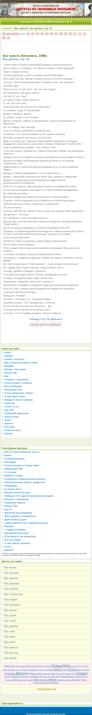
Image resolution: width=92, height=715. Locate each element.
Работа (25, 670)
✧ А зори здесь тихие (13, 396)
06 (51, 34)
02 (32, 34)
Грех (74, 674)
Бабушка (9, 680)
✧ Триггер (7, 433)
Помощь (85, 677)
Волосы (43, 676)
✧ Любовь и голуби (12, 475)
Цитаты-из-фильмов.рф (46, 5)
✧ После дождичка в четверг (17, 393)
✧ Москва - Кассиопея (14, 369)
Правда (56, 666)
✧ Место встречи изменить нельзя (20, 452)
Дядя (42, 683)
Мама (7, 666)
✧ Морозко (8, 526)
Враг (54, 674)
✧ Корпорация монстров (15, 533)
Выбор (39, 674)
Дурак (47, 682)
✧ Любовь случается (13, 359)
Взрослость (24, 676)
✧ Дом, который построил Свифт (20, 362)
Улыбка (30, 680)
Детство (23, 680)
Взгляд (35, 666)
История (74, 666)
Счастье (41, 670)
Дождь (58, 674)
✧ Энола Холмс (10, 416)
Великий (36, 683)
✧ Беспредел (9, 462)
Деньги (21, 673)
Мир (36, 679)
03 (37, 34)
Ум (63, 674)
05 (46, 34)
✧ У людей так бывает (14, 529)
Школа (78, 676)
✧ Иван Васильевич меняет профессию (23, 482)
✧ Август (6, 352)
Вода (5, 670)
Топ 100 (29, 714)
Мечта (16, 680)
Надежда (55, 682)
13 (84, 34)
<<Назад (34, 319)
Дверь (72, 677)
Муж (66, 666)
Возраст (7, 677)
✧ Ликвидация (9, 485)
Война (58, 669)
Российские (54, 714)
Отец (71, 669)
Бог (53, 676)
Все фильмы (36, 714)
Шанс (23, 666)
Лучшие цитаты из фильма (45, 324)
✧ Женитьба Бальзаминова (17, 513)
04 (42, 34)
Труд (49, 677)
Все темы (62, 714)
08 (61, 34)
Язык (13, 666)
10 (70, 34)
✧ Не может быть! (11, 489)
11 (75, 34)
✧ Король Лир (9, 372)
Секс (29, 666)
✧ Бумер (6, 455)
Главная (6, 28)
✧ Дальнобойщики (12, 386)
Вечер (43, 680)
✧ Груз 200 (8, 410)
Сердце (82, 673)
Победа (31, 673)
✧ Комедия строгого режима (17, 400)
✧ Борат (6, 420)
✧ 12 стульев (9, 472)
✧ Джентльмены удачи (14, 519)
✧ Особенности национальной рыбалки (23, 479)
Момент (76, 680)
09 (65, 34)
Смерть (52, 679)
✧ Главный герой (11, 430)
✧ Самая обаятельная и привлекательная (25, 523)
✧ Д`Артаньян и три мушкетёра (19, 536)
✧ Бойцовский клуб (12, 469)
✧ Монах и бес (10, 506)
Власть (86, 670)
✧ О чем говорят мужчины (16, 543)
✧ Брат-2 (7, 509)
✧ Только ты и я (10, 406)
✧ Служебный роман (13, 458)
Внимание (34, 676)
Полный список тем (46, 689)
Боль (69, 680)
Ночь (84, 679)
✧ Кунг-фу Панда (11, 540)
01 (28, 34)
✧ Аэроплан (8, 403)
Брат (58, 676)
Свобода (33, 670)
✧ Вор (5, 376)
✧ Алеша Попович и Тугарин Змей (20, 465)
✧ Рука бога (8, 427)
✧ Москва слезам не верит (16, 492)
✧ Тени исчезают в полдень (17, 383)
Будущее (15, 676)
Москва (42, 666)
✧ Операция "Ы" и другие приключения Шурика (28, 496)
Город (65, 670)
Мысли (68, 674)
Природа (49, 670)
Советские (45, 714)
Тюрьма (11, 670)
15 (8, 37)
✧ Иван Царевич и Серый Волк (19, 516)
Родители (46, 674)
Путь (80, 666)
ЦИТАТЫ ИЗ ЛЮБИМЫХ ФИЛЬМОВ (46, 9)
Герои (48, 666)
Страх (85, 666)
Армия (18, 666)
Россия (18, 670)
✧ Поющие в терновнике (15, 379)
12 (79, 34)
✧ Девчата (7, 550)
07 (56, 34)
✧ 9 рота (6, 546)
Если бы (10, 673)
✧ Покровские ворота (13, 502)
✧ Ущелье (7, 356)
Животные (62, 680)
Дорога (79, 670)
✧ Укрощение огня (12, 389)
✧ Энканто (7, 423)
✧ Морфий (7, 366)
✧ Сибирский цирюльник (15, 413)
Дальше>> (57, 319)
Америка (64, 676)
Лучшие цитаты (10, 34)
